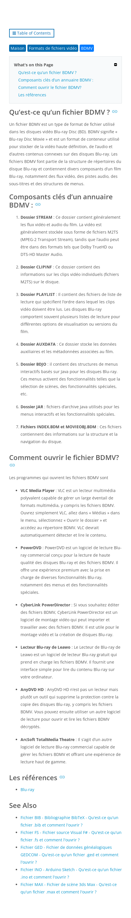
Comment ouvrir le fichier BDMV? (49, 87)
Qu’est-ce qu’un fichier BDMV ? (47, 72)
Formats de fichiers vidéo (53, 48)
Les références (32, 94)
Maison (18, 48)
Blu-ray (27, 789)
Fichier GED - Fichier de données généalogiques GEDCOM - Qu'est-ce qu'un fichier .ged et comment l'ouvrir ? (69, 855)
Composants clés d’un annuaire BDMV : (55, 80)
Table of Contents (32, 33)
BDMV (86, 48)
